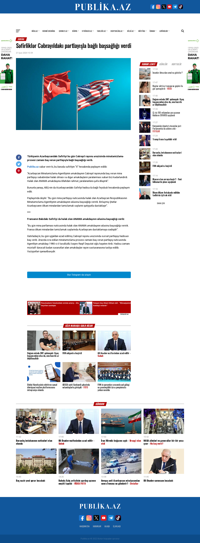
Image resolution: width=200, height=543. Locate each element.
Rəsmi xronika (48, 30)
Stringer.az (87, 30)
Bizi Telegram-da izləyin (79, 274)
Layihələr (163, 30)
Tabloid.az (101, 30)
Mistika (141, 30)
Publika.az (33, 166)
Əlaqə (107, 526)
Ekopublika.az (117, 30)
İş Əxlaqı (117, 526)
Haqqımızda (84, 526)
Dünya (74, 30)
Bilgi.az (130, 30)
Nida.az (35, 30)
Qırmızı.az (63, 30)
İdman (152, 30)
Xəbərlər (97, 526)
